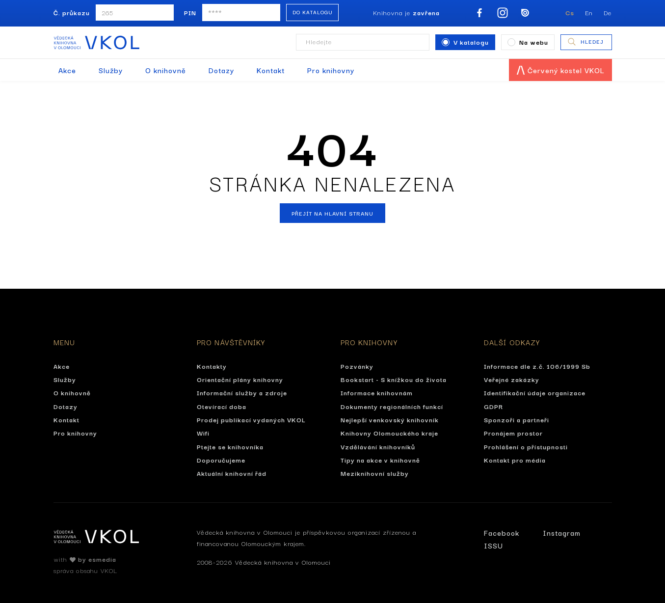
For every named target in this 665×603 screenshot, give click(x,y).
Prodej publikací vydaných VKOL (251, 419)
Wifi (203, 433)
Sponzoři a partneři (516, 419)
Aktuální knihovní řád (231, 473)
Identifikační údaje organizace (534, 392)
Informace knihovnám (377, 392)
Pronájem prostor (513, 433)
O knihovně (165, 70)
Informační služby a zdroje (242, 392)
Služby (111, 70)
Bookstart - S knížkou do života (394, 379)
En (589, 12)
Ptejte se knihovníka (230, 446)
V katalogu (465, 42)
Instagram (562, 532)
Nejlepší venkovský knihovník (390, 419)
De (608, 12)
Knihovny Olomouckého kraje (389, 433)
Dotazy (221, 70)
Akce (67, 70)
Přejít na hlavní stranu (332, 213)
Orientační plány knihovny (240, 379)
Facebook (501, 532)
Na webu (527, 42)
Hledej (585, 42)
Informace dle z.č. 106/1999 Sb (537, 366)
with (84, 559)
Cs (569, 12)
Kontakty (212, 366)
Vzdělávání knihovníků (378, 446)
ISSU (493, 545)
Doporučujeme (221, 460)
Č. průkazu (71, 12)
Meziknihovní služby (375, 473)
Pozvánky (357, 366)
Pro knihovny (330, 70)
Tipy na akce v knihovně (380, 460)
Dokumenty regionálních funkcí (392, 406)
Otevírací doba (221, 406)
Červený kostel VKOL (560, 70)
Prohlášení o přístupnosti (526, 446)
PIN (190, 12)
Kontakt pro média (515, 460)
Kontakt (271, 70)
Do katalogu (313, 12)
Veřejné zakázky (511, 379)
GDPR (493, 406)
